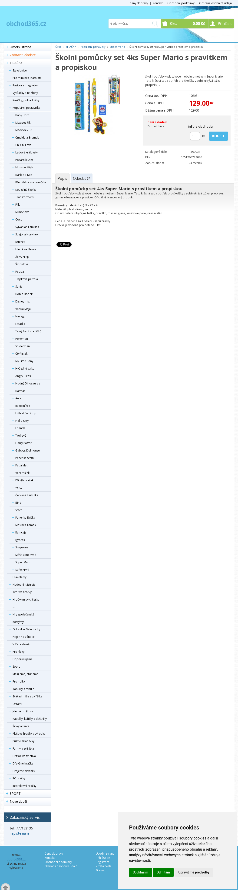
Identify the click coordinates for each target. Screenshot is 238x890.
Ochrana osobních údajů (215, 3)
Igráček (20, 540)
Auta (18, 398)
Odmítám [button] (163, 872)
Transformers (24, 197)
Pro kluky (18, 652)
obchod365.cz (26, 23)
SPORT (15, 793)
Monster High (24, 167)
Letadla (20, 324)
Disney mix (22, 301)
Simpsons (21, 547)
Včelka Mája (23, 309)
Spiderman (22, 346)
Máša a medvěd (25, 555)
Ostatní (17, 704)
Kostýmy (18, 622)
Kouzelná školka (25, 190)
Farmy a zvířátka (23, 749)
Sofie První (22, 570)
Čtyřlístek (21, 354)
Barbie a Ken (23, 175)
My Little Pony (24, 361)
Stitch (18, 510)
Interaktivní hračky (24, 786)
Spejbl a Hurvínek (26, 234)
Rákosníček (22, 406)
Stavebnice (20, 70)
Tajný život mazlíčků (28, 331)
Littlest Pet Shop (25, 413)
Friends (20, 428)
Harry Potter (23, 443)
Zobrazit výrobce (23, 55)
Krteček (20, 242)
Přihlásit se (103, 858)
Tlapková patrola (26, 279)
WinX (18, 488)
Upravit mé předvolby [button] (193, 872)
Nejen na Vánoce (24, 637)
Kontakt (158, 3)
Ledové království (26, 152)
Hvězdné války (24, 368)
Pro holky (19, 681)
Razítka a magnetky (25, 85)
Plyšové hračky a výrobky (29, 734)
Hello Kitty (22, 421)
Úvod (58, 46)
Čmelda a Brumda (27, 137)
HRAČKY (16, 63)
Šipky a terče (21, 726)
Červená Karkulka (26, 495)
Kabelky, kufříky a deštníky (30, 719)
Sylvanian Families (27, 227)
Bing (18, 503)
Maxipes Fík (22, 123)
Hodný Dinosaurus (27, 383)
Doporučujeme (23, 659)
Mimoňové (22, 212)
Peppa (19, 272)
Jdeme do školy (23, 711)
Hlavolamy (19, 577)
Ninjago (20, 316)
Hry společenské (23, 614)
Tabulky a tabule (23, 689)
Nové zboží (18, 801)
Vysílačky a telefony (25, 93)
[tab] (62, 178)
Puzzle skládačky (23, 741)
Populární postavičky (26, 108)
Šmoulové (22, 264)
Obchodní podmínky (181, 3)
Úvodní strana (20, 47)
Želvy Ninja (22, 257)
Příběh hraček (24, 480)
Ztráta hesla (104, 866)
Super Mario (23, 562)
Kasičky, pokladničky (26, 100)
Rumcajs (20, 532)
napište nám (19, 833)
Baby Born (22, 115)
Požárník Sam (24, 160)
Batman (20, 391)
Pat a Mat (21, 465)
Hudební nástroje (24, 585)
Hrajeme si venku (24, 771)
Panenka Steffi (24, 458)
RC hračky (19, 778)
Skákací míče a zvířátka (27, 696)
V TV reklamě (21, 644)
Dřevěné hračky (23, 763)
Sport (16, 667)
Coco (18, 219)
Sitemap (101, 870)
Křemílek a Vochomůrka (30, 182)
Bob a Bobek (24, 294)
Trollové (20, 436)
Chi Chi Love (23, 145)
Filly (17, 205)
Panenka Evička (25, 518)
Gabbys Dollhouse (27, 450)
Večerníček (22, 473)
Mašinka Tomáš (25, 525)
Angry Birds (23, 376)
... (14, 607)
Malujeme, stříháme (25, 674)
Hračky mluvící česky (26, 599)
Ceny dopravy (139, 3)
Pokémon (21, 339)
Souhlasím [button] (140, 872)
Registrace (102, 862)
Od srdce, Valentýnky (26, 629)
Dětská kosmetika (24, 756)
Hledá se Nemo (25, 249)
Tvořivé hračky (22, 592)
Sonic (18, 287)
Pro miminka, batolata (27, 78)
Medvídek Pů (23, 130)
